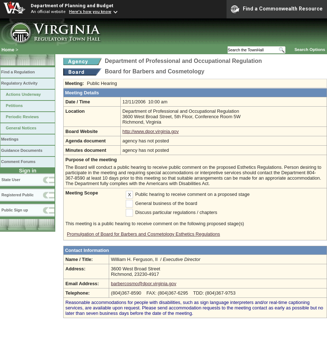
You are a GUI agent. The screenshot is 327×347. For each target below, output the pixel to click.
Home (7, 49)
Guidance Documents (21, 150)
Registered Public (17, 195)
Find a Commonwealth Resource (277, 9)
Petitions (14, 105)
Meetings (9, 139)
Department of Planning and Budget (72, 5)
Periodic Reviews (22, 117)
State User (10, 179)
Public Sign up (14, 210)
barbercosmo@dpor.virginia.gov (143, 283)
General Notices (21, 128)
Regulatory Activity (19, 83)
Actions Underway (23, 94)
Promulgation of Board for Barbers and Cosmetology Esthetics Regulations (143, 234)
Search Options (309, 49)
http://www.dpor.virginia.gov (150, 131)
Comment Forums (18, 161)
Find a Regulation (18, 72)
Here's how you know (90, 11)
